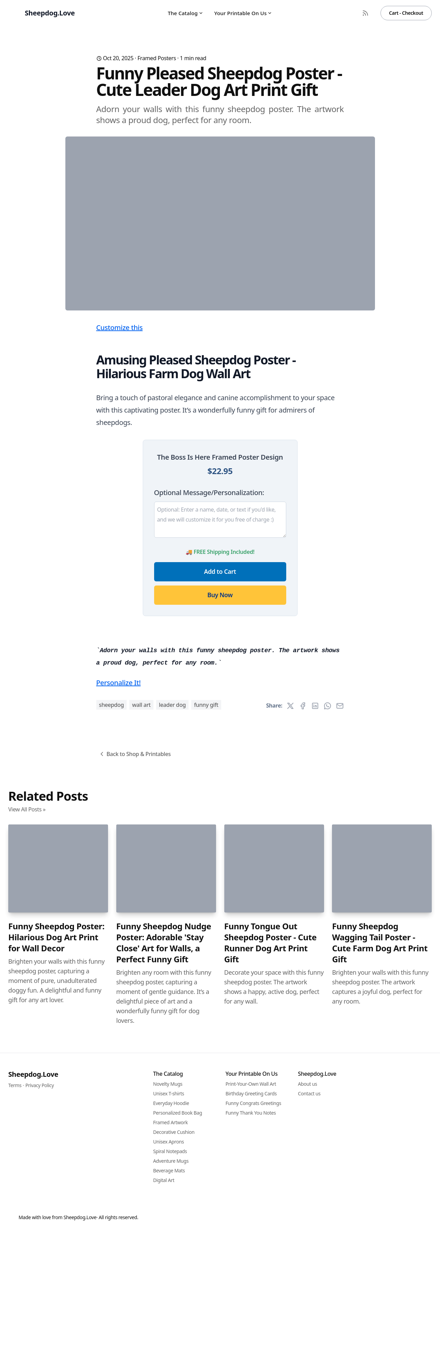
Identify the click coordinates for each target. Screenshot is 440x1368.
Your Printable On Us (243, 13)
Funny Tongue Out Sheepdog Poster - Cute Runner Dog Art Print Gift (270, 1326)
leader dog (172, 1088)
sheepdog (111, 1088)
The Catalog (185, 13)
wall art (141, 1088)
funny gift (206, 1088)
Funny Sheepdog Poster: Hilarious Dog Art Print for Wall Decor (56, 1320)
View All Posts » (26, 1192)
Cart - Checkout (406, 13)
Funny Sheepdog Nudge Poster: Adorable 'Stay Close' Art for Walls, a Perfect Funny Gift (163, 1326)
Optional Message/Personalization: (209, 628)
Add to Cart (220, 707)
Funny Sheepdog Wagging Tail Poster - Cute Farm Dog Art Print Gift (380, 1326)
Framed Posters (156, 58)
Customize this (119, 463)
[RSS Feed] (365, 13)
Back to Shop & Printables (134, 1137)
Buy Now (220, 730)
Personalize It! (118, 1065)
